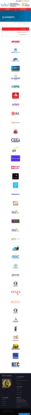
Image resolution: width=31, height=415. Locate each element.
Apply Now (23, 9)
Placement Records (21, 32)
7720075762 (25, 1)
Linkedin (4, 399)
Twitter (3, 403)
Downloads (19, 394)
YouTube (4, 405)
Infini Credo (19, 383)
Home (15, 22)
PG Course (19, 378)
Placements (19, 390)
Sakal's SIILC (19, 392)
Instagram (4, 401)
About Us (19, 388)
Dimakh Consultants (10, 411)
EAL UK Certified (7, 376)
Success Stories (22, 34)
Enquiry (8, 9)
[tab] (15, 29)
